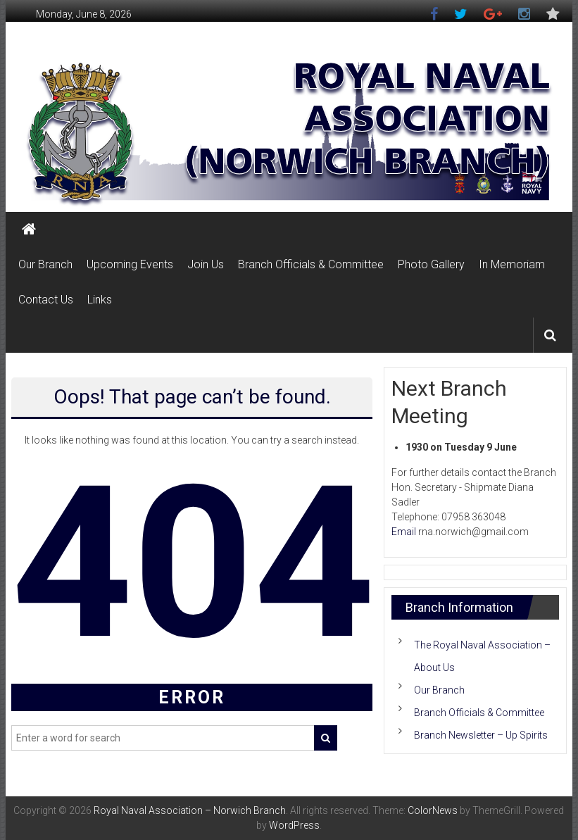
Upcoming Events (130, 264)
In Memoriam (512, 264)
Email (403, 531)
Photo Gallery (431, 264)
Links (99, 299)
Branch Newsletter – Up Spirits (481, 735)
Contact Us (45, 299)
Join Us (205, 264)
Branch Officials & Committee (311, 264)
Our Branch (45, 264)
